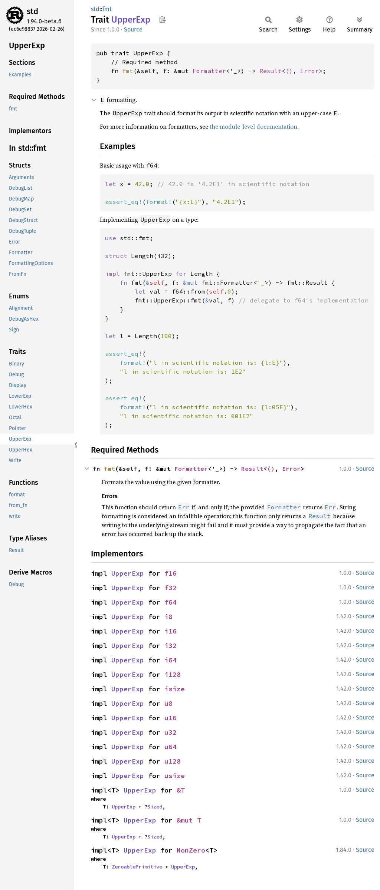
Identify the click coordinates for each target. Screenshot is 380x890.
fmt (107, 9)
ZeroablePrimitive (137, 866)
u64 (170, 746)
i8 (168, 616)
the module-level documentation (253, 126)
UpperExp (127, 573)
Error (309, 71)
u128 (172, 761)
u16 (170, 718)
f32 (170, 587)
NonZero (191, 850)
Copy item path (162, 19)
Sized (154, 806)
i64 (170, 660)
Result (270, 71)
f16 (170, 573)
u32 (170, 732)
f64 (170, 602)
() (289, 71)
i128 (172, 674)
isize (174, 689)
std (32, 11)
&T (181, 790)
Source (133, 29)
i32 (170, 645)
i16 (170, 631)
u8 (168, 703)
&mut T (189, 820)
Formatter (209, 71)
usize (174, 775)
